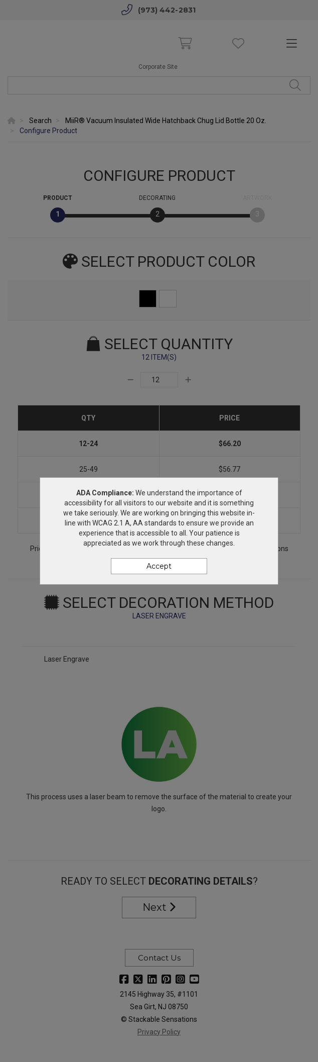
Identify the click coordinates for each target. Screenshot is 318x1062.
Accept (159, 566)
